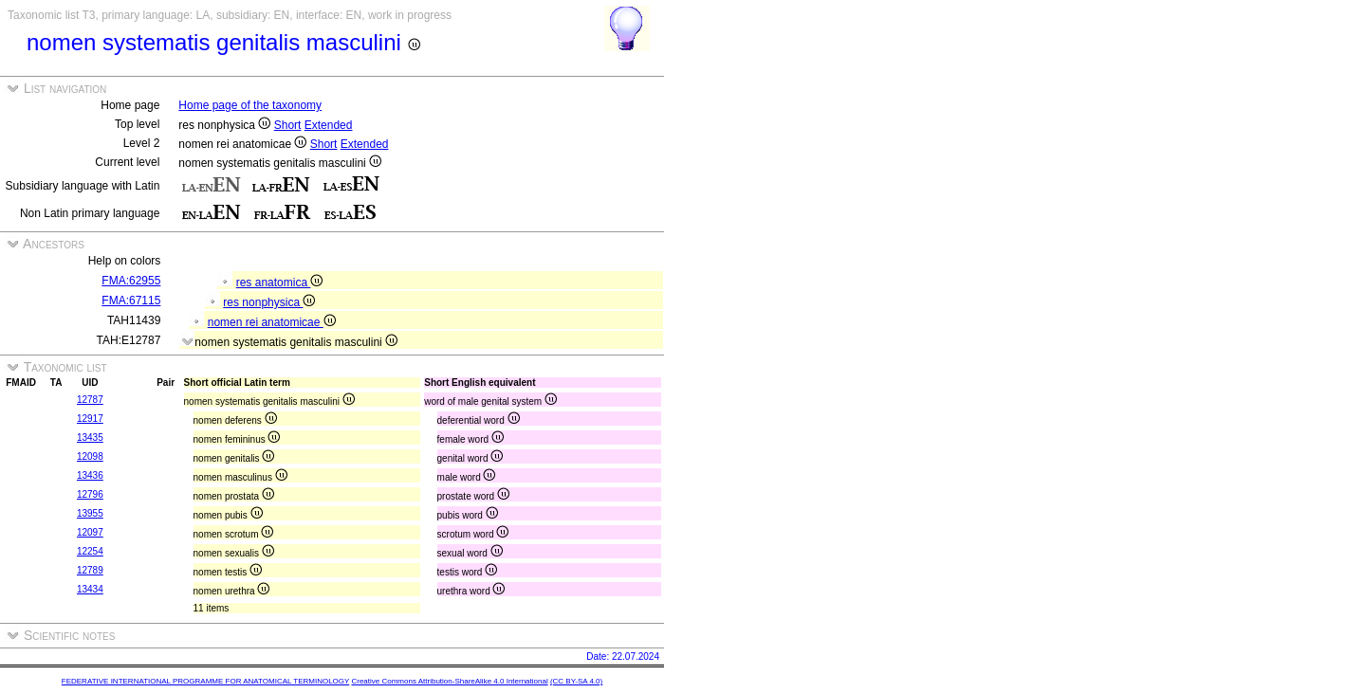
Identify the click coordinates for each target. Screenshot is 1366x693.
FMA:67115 (131, 300)
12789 (90, 570)
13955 (90, 513)
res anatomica (279, 282)
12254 (90, 551)
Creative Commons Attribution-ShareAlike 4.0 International (449, 681)
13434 (90, 589)
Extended (329, 125)
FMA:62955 (131, 280)
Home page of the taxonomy (250, 105)
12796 (90, 494)
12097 (90, 532)
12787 (90, 399)
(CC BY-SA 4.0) (576, 681)
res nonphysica (269, 302)
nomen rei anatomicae (272, 322)
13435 (90, 437)
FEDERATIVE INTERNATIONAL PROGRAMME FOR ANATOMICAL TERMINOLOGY (205, 681)
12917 (90, 418)
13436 (90, 475)
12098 (90, 456)
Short (288, 125)
